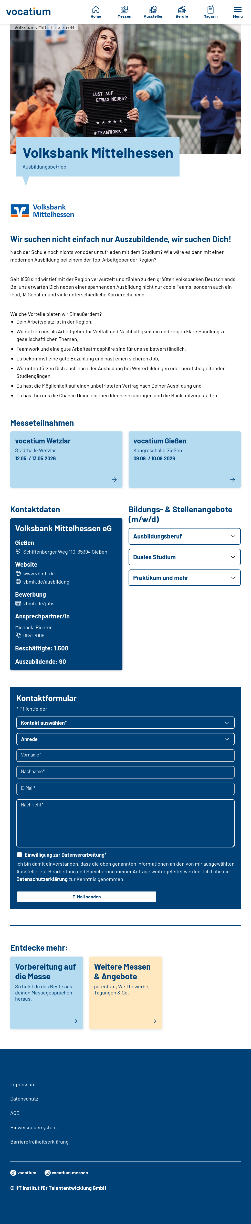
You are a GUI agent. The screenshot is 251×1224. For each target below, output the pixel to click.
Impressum (23, 1084)
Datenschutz (24, 1098)
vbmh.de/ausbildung (48, 583)
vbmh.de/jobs (40, 604)
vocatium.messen (71, 1173)
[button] (184, 536)
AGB (15, 1113)
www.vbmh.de (40, 575)
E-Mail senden (86, 899)
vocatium (24, 1173)
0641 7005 (31, 636)
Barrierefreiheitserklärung (39, 1141)
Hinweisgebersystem (33, 1127)
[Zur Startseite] (28, 12)
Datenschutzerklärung (42, 881)
